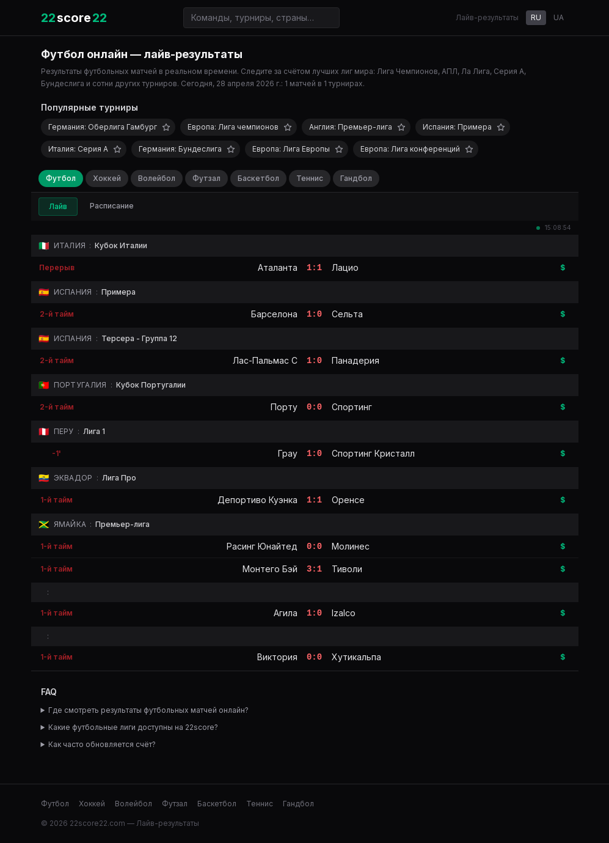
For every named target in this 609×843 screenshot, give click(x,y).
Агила (285, 613)
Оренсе (348, 500)
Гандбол (356, 178)
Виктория (277, 657)
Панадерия (355, 360)
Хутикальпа (356, 657)
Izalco (344, 613)
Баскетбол (258, 178)
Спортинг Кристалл (373, 453)
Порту (284, 407)
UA (558, 17)
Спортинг (352, 407)
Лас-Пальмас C (265, 360)
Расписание (112, 205)
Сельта (347, 314)
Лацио (345, 267)
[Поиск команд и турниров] (261, 17)
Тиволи (347, 569)
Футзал (206, 178)
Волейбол (156, 178)
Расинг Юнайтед (262, 546)
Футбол (61, 178)
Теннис (309, 178)
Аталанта (277, 267)
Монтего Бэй (270, 569)
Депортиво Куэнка (257, 500)
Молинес (351, 546)
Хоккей (107, 178)
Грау (287, 453)
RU (536, 17)
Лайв (58, 206)
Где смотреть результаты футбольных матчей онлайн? (148, 710)
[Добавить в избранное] (166, 127)
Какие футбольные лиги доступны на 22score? (133, 727)
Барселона (274, 314)
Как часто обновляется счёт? (102, 744)
